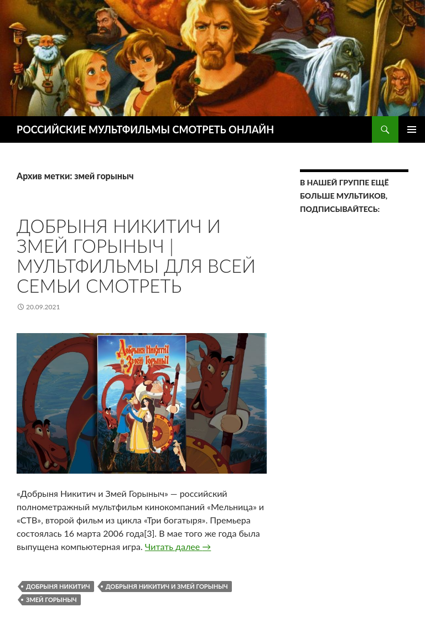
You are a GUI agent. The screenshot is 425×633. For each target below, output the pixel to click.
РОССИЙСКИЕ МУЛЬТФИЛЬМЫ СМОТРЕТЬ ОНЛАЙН (145, 129)
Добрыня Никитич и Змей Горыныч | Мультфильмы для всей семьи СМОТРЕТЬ (136, 256)
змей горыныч (51, 599)
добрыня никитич (58, 586)
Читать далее (178, 546)
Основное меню (411, 129)
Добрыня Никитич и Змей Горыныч (167, 586)
